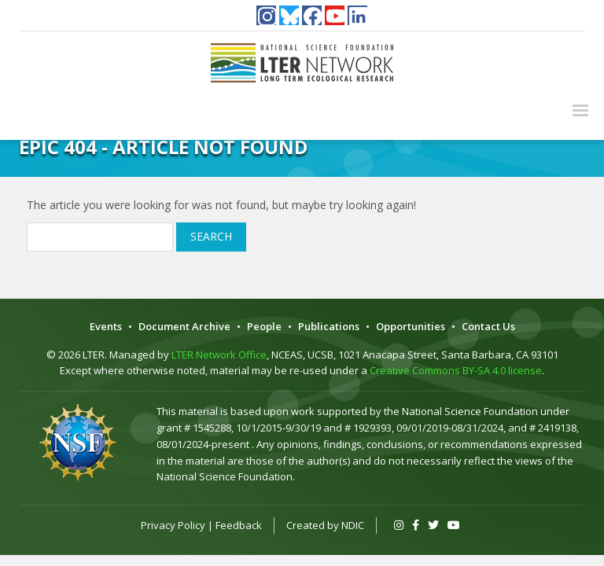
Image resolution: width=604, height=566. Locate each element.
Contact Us (488, 326)
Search (211, 236)
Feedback (238, 525)
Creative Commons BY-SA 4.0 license (456, 370)
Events (106, 326)
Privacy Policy (173, 525)
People (264, 326)
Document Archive (184, 326)
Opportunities (410, 326)
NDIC (352, 525)
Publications (328, 326)
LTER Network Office (219, 354)
